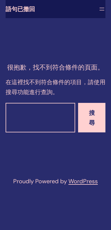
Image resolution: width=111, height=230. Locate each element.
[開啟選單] (101, 9)
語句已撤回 (20, 9)
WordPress (83, 181)
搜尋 (92, 118)
